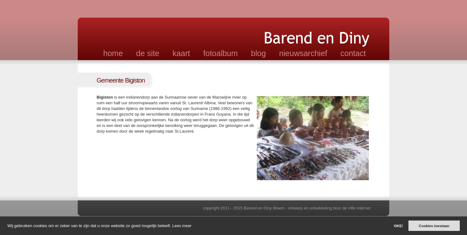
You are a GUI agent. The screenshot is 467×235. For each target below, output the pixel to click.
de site (148, 53)
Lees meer (181, 225)
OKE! (398, 226)
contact (353, 53)
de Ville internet (356, 208)
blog (258, 53)
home (113, 53)
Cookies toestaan (434, 226)
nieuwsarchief (303, 53)
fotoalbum (220, 53)
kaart (181, 53)
